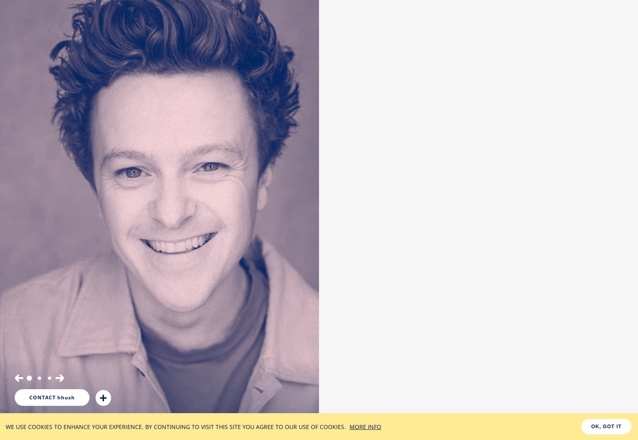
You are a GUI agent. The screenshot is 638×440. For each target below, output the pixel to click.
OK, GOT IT (606, 426)
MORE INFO (365, 427)
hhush (52, 397)
